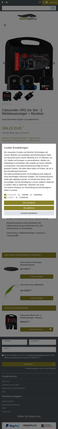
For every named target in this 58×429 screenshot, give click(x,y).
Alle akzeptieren (29, 203)
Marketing (38, 195)
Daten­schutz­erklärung (26, 190)
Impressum (49, 185)
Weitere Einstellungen (38, 197)
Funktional (24, 197)
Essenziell (12, 195)
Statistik (25, 195)
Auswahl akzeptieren (29, 213)
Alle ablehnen (29, 208)
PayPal (11, 197)
